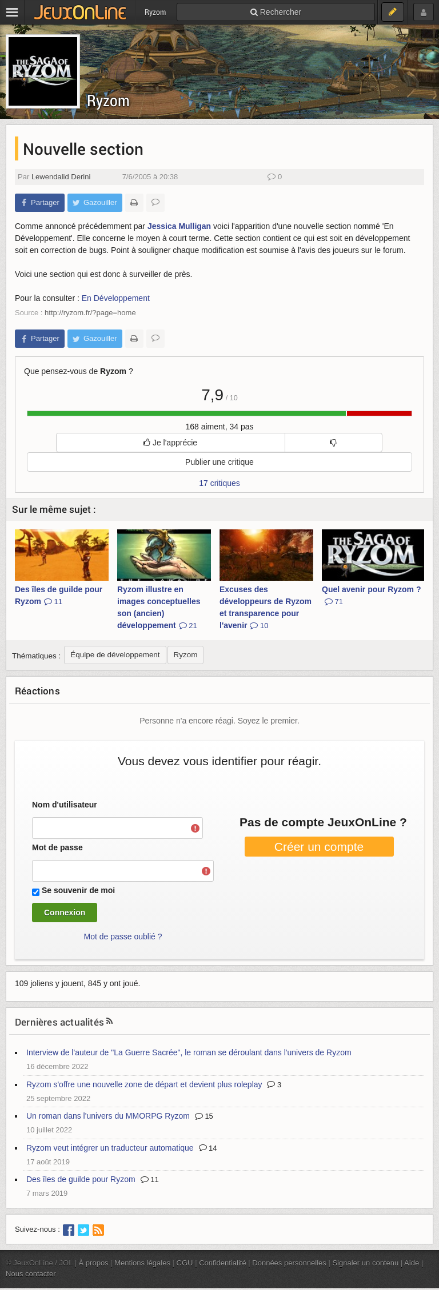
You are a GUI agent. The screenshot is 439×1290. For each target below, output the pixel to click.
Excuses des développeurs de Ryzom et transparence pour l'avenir (266, 607)
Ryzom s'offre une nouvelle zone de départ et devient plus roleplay (144, 1084)
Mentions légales (142, 1263)
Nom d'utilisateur (64, 804)
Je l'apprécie (170, 442)
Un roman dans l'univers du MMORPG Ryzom (108, 1115)
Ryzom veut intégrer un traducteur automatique (110, 1147)
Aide (411, 1263)
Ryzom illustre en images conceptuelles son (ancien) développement (159, 607)
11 (150, 1179)
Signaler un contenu (365, 1263)
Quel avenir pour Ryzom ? (371, 595)
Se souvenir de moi (78, 890)
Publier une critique (219, 462)
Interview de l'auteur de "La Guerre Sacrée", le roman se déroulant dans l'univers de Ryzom (189, 1052)
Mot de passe (57, 847)
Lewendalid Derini (60, 176)
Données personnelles (289, 1263)
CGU (185, 1263)
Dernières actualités (59, 1021)
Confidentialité (222, 1263)
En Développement (116, 298)
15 (204, 1116)
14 (208, 1148)
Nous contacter (31, 1273)
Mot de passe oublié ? (123, 936)
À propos (94, 1263)
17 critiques (219, 483)
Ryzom (108, 100)
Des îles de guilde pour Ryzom (58, 595)
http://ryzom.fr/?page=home (90, 312)
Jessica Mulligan (179, 226)
